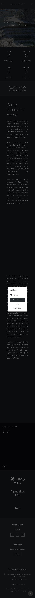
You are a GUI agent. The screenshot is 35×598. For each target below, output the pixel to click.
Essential (15, 295)
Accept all (17, 299)
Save (17, 304)
